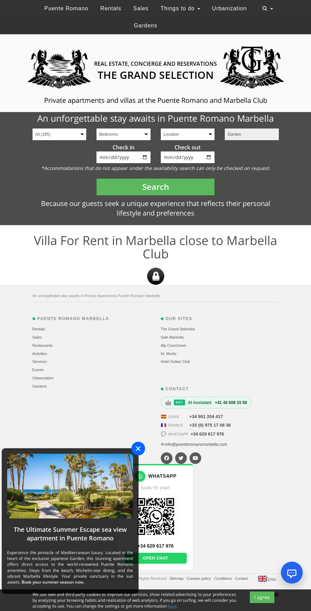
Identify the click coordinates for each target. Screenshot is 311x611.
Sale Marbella (172, 337)
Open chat (155, 558)
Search (155, 186)
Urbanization (229, 8)
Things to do (180, 8)
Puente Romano (66, 8)
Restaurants (43, 345)
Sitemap (177, 578)
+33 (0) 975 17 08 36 (210, 425)
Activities (40, 354)
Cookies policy (199, 578)
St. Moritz (169, 354)
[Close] (138, 448)
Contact (242, 578)
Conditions (223, 578)
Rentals (110, 8)
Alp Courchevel (173, 345)
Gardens (145, 25)
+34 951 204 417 (206, 416)
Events (38, 370)
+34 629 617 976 (207, 434)
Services (40, 361)
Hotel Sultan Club (175, 361)
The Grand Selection (178, 329)
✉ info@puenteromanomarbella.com (194, 444)
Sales (140, 8)
